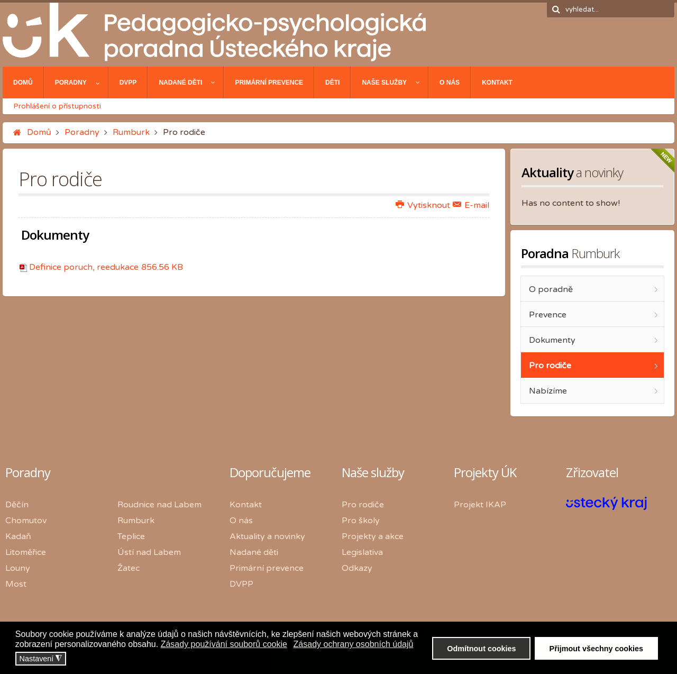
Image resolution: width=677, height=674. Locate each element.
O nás (241, 520)
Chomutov (26, 520)
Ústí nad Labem (149, 552)
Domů (39, 132)
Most (15, 584)
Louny (17, 568)
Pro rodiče (363, 504)
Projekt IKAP (480, 504)
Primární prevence (267, 568)
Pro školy (361, 520)
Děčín (17, 504)
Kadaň (18, 536)
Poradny (82, 132)
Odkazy (357, 568)
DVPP (241, 584)
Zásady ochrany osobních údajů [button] (354, 644)
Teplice (131, 536)
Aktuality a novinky (267, 536)
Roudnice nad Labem (159, 504)
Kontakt (246, 504)
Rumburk (131, 132)
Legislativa (362, 552)
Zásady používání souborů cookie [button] (224, 644)
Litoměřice (25, 552)
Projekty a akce (373, 536)
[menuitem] (23, 82)
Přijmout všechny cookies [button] (597, 648)
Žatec (128, 568)
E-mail (471, 205)
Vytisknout (423, 205)
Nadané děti (254, 552)
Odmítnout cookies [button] (481, 648)
